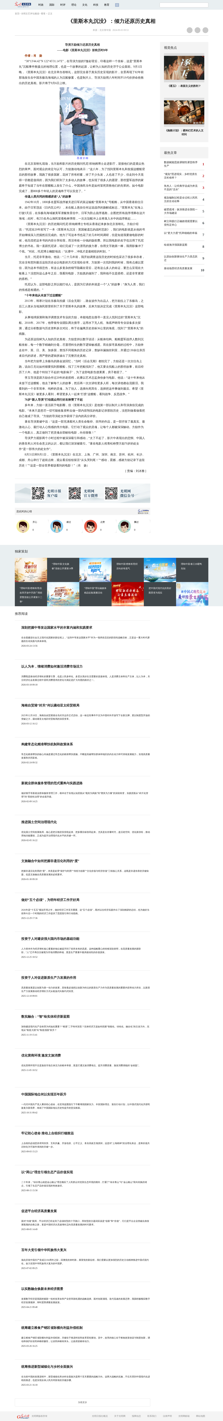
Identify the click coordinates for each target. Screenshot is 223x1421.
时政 (41, 4)
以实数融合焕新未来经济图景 (42, 1289)
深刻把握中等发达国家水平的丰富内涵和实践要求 (56, 627)
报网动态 (136, 1416)
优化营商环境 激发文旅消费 (41, 1055)
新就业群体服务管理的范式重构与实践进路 (52, 783)
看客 (43, 13)
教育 (106, 4)
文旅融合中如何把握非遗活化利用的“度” (50, 861)
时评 (62, 4)
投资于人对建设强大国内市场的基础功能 (50, 939)
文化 (84, 4)
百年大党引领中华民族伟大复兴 (43, 1250)
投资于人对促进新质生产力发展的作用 (48, 977)
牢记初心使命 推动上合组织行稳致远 (47, 1133)
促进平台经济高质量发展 (39, 1211)
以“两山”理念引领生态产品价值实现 (47, 1172)
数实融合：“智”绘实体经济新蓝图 (45, 1016)
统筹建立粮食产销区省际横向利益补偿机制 (52, 1327)
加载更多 (82, 1402)
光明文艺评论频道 (30, 13)
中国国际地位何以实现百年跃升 (43, 1094)
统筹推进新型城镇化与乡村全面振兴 (47, 1366)
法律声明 (167, 1416)
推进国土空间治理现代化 (39, 822)
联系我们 (151, 1416)
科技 (95, 4)
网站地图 (200, 1416)
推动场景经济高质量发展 (178, 268)
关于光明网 (119, 1416)
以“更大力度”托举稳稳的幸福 (180, 233)
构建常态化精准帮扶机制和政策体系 (47, 744)
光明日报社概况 (100, 1416)
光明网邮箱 (184, 1416)
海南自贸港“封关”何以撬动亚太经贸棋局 (50, 705)
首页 (17, 13)
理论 (73, 4)
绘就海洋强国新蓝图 (175, 244)
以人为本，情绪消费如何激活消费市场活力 (52, 666)
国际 (52, 4)
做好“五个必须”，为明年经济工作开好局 (50, 900)
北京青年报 (105, 30)
